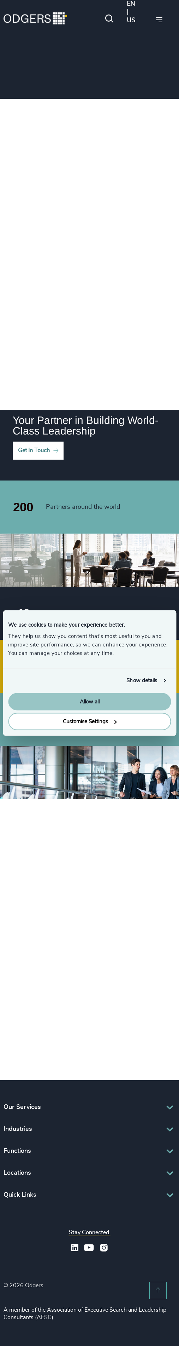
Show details (141, 680)
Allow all (90, 701)
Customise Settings (90, 721)
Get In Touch (34, 450)
